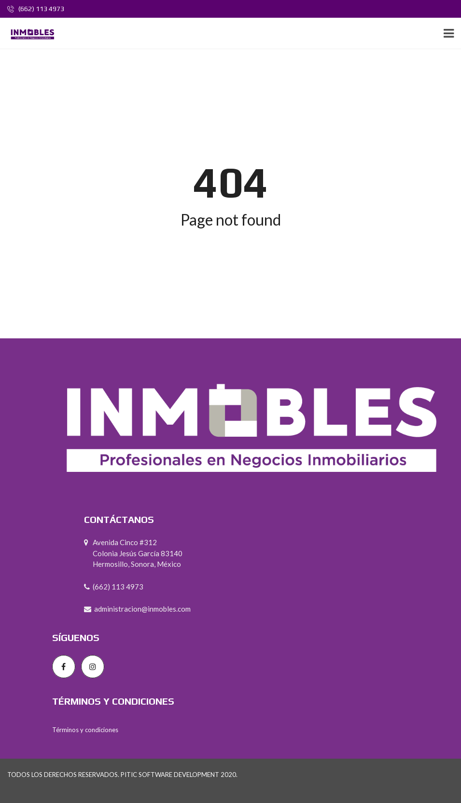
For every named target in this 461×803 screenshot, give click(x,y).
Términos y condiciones (85, 730)
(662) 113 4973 (35, 9)
